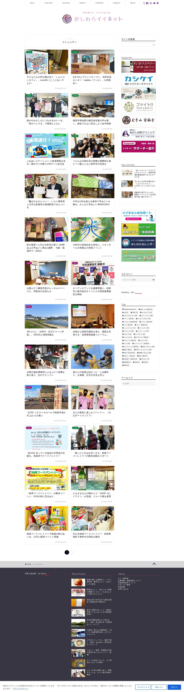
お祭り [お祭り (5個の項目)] (135, 312)
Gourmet (66, 3)
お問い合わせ (123, 589)
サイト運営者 (123, 578)
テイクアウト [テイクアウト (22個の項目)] (140, 334)
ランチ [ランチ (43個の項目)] (127, 343)
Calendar (99, 3)
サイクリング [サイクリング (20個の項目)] (129, 331)
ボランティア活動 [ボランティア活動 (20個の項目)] (130, 340)
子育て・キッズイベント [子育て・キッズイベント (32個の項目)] (143, 349)
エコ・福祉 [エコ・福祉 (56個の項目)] (128, 325)
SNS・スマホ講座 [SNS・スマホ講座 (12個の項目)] (146, 309)
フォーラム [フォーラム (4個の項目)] (128, 337)
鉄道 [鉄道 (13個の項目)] (126, 365)
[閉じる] (181, 683)
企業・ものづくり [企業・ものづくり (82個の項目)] (148, 346)
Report (83, 3)
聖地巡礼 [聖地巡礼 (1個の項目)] (127, 362)
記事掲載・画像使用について (129, 580)
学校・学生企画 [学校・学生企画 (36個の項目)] (129, 353)
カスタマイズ (142, 687)
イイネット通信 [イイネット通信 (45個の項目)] (146, 321)
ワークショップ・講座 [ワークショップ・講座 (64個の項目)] (131, 346)
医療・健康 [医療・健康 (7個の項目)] (128, 349)
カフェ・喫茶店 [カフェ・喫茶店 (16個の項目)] (141, 325)
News (32, 3)
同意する (174, 687)
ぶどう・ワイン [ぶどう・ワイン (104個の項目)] (147, 315)
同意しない (159, 687)
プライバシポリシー (20, 689)
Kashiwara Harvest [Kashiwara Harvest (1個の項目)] (130, 309)
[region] (92, 686)
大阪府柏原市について (127, 583)
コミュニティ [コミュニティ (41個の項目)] (144, 328)
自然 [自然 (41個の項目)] (137, 362)
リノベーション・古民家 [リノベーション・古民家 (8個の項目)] (141, 343)
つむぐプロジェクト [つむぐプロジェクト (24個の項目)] (130, 315)
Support (116, 3)
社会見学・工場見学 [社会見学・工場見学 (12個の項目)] (130, 359)
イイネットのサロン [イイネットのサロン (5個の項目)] (144, 318)
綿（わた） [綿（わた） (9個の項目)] (145, 359)
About (132, 3)
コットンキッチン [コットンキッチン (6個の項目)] (129, 328)
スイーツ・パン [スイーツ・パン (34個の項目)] (143, 331)
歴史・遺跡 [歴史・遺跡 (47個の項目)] (143, 356)
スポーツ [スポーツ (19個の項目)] (127, 334)
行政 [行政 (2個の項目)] (146, 362)
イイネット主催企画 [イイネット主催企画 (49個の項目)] (130, 321)
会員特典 (121, 587)
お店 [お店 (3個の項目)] (126, 312)
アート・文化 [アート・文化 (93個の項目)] (129, 318)
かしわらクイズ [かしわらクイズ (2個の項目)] (147, 312)
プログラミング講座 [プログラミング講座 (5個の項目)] (142, 337)
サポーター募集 (124, 585)
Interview (49, 3)
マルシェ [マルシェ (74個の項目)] (143, 340)
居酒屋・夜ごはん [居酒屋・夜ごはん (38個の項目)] (145, 353)
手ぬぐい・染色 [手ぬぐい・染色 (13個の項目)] (129, 356)
